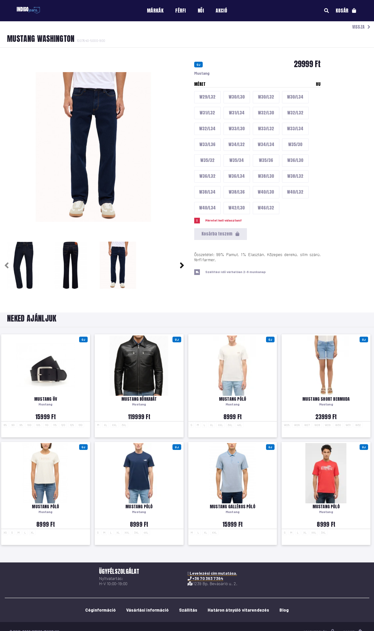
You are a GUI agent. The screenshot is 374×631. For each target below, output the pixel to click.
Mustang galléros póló (232, 506)
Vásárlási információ (147, 610)
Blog (284, 610)
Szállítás (188, 610)
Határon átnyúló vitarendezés (238, 610)
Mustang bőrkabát (139, 399)
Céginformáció (100, 610)
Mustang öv (45, 399)
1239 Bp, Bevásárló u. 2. (213, 583)
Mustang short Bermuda (326, 399)
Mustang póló (232, 399)
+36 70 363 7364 (205, 578)
